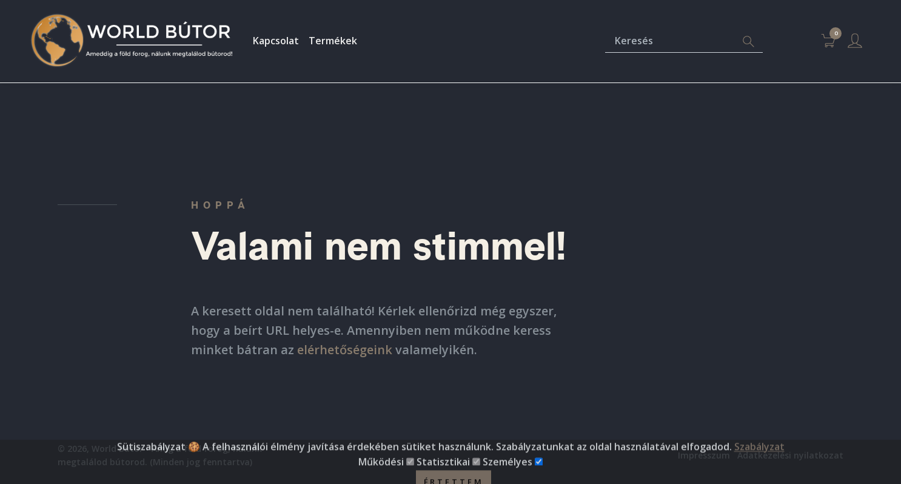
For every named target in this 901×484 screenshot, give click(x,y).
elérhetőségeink (344, 349)
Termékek (333, 40)
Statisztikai (443, 475)
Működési (381, 475)
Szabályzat (759, 459)
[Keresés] (669, 41)
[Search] (748, 41)
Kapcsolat (276, 40)
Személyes (507, 475)
